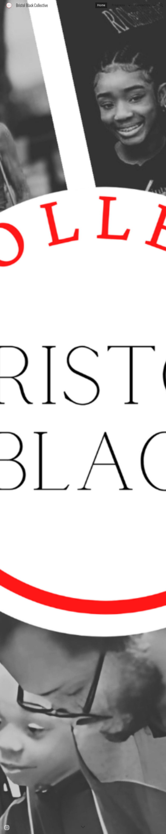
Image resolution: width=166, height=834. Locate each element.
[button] (161, 5)
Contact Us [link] (142, 5)
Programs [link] (118, 5)
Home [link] (101, 5)
